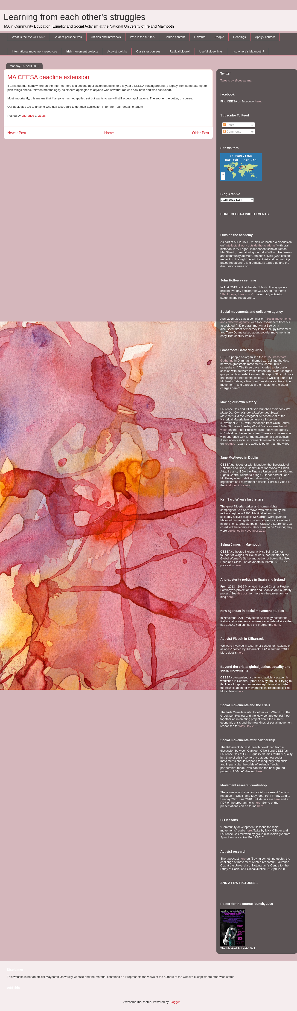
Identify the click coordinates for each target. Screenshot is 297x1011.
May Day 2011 (249, 726)
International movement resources (34, 51)
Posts (228, 125)
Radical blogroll (180, 51)
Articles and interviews (106, 37)
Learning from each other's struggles (75, 17)
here (258, 101)
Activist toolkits (117, 51)
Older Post (200, 133)
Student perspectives (68, 37)
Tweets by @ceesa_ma (235, 80)
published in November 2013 (247, 530)
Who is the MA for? (142, 37)
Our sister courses (148, 51)
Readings (239, 37)
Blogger (174, 1002)
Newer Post (16, 133)
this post (242, 593)
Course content (174, 37)
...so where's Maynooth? (248, 51)
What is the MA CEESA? (28, 37)
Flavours (200, 37)
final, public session (238, 485)
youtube (229, 443)
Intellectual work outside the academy (251, 245)
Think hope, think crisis (236, 294)
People (219, 37)
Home (109, 133)
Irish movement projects (82, 51)
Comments (232, 131)
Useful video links (211, 51)
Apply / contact (265, 37)
